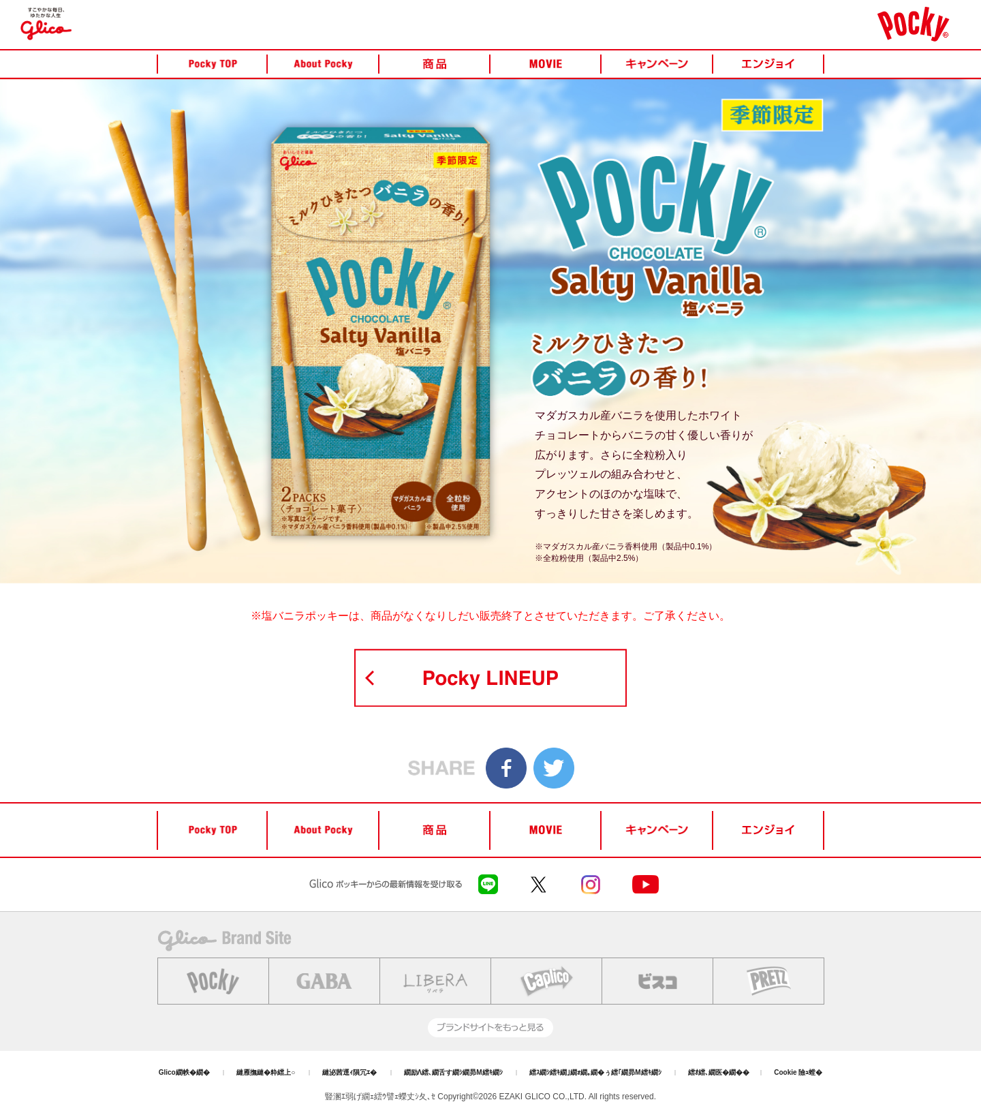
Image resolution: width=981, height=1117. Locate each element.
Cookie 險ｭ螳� (798, 1072)
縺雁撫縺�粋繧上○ (265, 1072)
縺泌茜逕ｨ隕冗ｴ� (349, 1072)
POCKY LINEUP (490, 678)
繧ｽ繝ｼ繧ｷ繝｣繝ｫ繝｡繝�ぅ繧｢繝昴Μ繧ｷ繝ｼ (595, 1072)
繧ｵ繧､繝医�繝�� (718, 1072)
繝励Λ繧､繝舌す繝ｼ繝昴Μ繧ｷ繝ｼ (453, 1072)
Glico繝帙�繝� (184, 1072)
